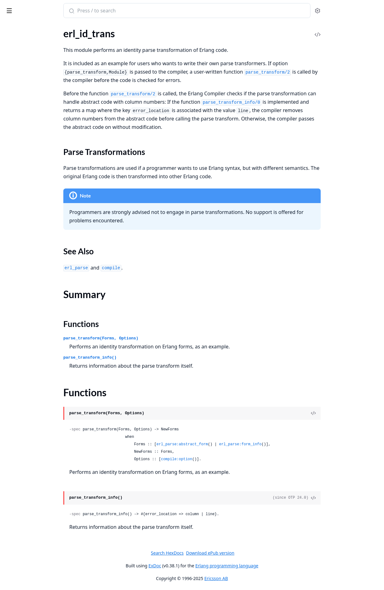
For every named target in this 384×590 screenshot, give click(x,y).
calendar (13, 343)
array (10, 149)
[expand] (87, 33)
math (10, 322)
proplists (13, 241)
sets (8, 267)
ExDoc (201, 566)
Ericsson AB (262, 578)
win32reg (14, 407)
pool (9, 470)
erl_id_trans (16, 49)
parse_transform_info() (138, 357)
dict (8, 166)
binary (11, 297)
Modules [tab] (37, 26)
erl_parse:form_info (289, 444)
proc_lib (12, 478)
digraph (12, 174)
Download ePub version (257, 553)
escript (11, 381)
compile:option (225, 459)
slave (9, 398)
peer (9, 390)
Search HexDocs (213, 553)
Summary (21, 67)
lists (8, 305)
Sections (20, 60)
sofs (8, 275)
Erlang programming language (273, 566)
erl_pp (10, 111)
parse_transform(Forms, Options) (149, 338)
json (8, 216)
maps (10, 313)
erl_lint (11, 94)
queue (11, 258)
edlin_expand (18, 542)
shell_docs (15, 567)
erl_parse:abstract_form (230, 444)
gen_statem (16, 453)
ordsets (12, 233)
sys (7, 503)
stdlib (29, 7)
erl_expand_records (25, 32)
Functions (21, 75)
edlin (9, 534)
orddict (12, 225)
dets (9, 158)
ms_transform (19, 128)
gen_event (15, 428)
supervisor (15, 487)
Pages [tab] (11, 26)
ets (7, 191)
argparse (13, 373)
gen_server (15, 445)
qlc (7, 250)
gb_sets (12, 199)
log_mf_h (13, 462)
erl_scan (12, 119)
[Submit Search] (119, 11)
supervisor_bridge (23, 495)
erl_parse (14, 103)
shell (9, 550)
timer (10, 352)
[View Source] (358, 413)
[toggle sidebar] (85, 9)
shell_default (17, 559)
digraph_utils (18, 183)
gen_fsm (13, 436)
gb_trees (13, 208)
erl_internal (16, 86)
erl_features (16, 40)
